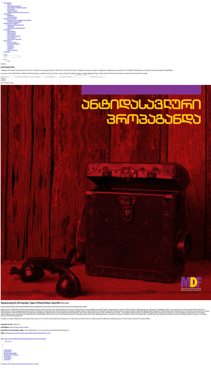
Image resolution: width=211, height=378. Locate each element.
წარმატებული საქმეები (11, 23)
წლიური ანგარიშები (10, 18)
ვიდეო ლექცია (12, 42)
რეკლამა (10, 45)
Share (9, 342)
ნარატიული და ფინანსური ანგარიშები (19, 20)
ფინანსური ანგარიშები (14, 22)
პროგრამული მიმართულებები (17, 7)
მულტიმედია (8, 40)
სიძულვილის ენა (9, 339)
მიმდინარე (10, 15)
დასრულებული (12, 17)
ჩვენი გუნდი (11, 9)
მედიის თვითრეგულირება (15, 25)
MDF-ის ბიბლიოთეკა (13, 36)
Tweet (6, 342)
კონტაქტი (7, 51)
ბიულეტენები (11, 34)
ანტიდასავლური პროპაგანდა (36, 339)
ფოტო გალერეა (12, 50)
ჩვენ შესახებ (8, 3)
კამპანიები (10, 26)
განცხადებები (11, 33)
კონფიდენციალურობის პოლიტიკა (18, 12)
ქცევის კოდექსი (12, 11)
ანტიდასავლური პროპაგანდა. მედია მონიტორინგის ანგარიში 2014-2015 (27, 333)
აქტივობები (7, 14)
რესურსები (7, 29)
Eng (8, 61)
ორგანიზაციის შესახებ (14, 6)
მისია (9, 4)
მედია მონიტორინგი (20, 339)
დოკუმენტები (11, 37)
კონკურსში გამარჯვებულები (16, 28)
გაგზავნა (3, 80)
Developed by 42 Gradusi (32, 364)
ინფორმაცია (11, 31)
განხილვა (10, 48)
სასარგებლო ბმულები (14, 39)
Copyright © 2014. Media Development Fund (13, 364)
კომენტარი (10, 47)
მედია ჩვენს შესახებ (13, 44)
